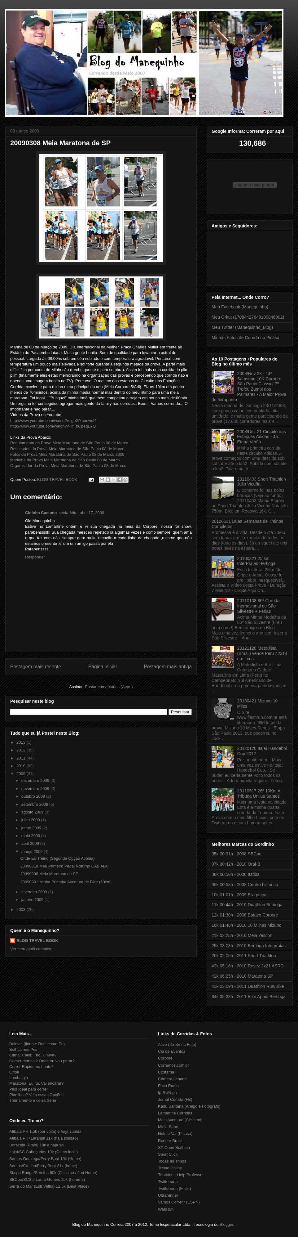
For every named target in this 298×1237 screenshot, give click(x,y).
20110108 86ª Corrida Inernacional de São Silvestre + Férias (258, 606)
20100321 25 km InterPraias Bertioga (256, 561)
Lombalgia (18, 1077)
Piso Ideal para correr (28, 1089)
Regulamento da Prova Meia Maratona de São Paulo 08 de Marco (69, 443)
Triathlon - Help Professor (181, 1174)
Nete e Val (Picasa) (175, 1133)
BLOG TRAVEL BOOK (37, 940)
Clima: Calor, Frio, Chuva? (32, 1055)
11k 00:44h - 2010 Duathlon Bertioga (247, 904)
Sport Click (167, 1154)
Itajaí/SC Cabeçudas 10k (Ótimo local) (43, 1152)
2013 (21, 742)
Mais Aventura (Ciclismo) (180, 1120)
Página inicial (102, 666)
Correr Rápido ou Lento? (31, 1066)
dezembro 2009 (35, 780)
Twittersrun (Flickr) (174, 1188)
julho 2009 (31, 820)
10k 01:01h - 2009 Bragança (239, 894)
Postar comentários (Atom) (109, 686)
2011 (21, 758)
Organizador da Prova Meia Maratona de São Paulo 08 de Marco (68, 465)
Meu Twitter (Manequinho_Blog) (242, 327)
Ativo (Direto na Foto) (177, 1044)
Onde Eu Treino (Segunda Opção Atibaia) (57, 858)
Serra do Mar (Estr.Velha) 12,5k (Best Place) (49, 1186)
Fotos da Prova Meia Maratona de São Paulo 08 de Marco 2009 (67, 454)
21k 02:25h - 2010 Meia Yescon (242, 935)
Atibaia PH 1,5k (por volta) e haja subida (45, 1131)
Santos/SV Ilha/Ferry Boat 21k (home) (43, 1165)
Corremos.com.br (173, 1065)
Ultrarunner (168, 1195)
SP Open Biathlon (174, 1147)
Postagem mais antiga (168, 666)
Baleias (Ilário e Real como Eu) (37, 1044)
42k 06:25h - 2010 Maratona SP (242, 976)
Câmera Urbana (172, 1079)
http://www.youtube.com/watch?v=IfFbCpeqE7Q (53, 426)
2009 (21, 773)
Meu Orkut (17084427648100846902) (248, 317)
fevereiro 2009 (34, 892)
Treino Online (170, 1168)
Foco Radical (170, 1085)
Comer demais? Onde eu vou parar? (42, 1061)
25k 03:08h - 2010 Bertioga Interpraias (249, 945)
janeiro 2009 (33, 899)
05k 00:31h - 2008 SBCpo (236, 853)
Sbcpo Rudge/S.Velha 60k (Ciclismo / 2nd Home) (53, 1172)
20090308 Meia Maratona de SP (60, 143)
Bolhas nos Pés (23, 1049)
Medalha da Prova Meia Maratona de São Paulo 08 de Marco (65, 460)
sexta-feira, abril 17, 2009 (81, 512)
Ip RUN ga (167, 1092)
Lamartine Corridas (175, 1113)
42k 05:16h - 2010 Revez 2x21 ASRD (248, 965)
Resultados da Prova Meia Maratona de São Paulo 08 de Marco (67, 448)
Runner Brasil (170, 1140)
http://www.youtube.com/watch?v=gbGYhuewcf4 (53, 420)
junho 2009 (31, 828)
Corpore (165, 1058)
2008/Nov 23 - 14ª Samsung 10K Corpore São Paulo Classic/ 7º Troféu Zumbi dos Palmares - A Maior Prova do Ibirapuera (249, 386)
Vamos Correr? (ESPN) (179, 1202)
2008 (21, 909)
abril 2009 (30, 843)
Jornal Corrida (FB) (175, 1099)
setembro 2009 (35, 804)
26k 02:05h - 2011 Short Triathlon (244, 955)
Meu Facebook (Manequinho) (240, 306)
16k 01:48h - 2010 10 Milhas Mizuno (247, 925)
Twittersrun (168, 1181)
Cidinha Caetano (41, 512)
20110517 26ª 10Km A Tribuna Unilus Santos (258, 793)
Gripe (14, 1072)
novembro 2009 (35, 788)
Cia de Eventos (171, 1051)
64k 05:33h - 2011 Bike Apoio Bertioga (249, 996)
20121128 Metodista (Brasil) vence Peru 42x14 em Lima (262, 653)
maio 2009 (31, 835)
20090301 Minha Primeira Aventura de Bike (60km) (66, 882)
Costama (166, 1072)
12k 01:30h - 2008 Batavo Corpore (245, 914)
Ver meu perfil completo (31, 949)
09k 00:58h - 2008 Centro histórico (245, 884)
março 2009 (32, 851)
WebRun (165, 1209)
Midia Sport (168, 1126)
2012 (21, 750)
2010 (21, 766)
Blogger (226, 1224)
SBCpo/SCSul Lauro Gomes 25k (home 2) (47, 1179)
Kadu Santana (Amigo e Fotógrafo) (189, 1106)
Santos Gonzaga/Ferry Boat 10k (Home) (45, 1158)
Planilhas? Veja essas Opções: (37, 1094)
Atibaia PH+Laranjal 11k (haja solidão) (43, 1138)
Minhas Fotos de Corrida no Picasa (245, 337)
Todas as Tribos (172, 1161)
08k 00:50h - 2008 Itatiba (236, 874)
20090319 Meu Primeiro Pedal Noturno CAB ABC (64, 866)
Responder (35, 557)
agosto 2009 (33, 812)
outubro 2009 (33, 796)
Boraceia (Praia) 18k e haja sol (36, 1145)
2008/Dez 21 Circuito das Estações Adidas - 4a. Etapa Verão (261, 437)
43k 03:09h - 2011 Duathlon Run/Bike (248, 986)
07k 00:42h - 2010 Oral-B (236, 864)
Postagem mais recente (35, 666)
